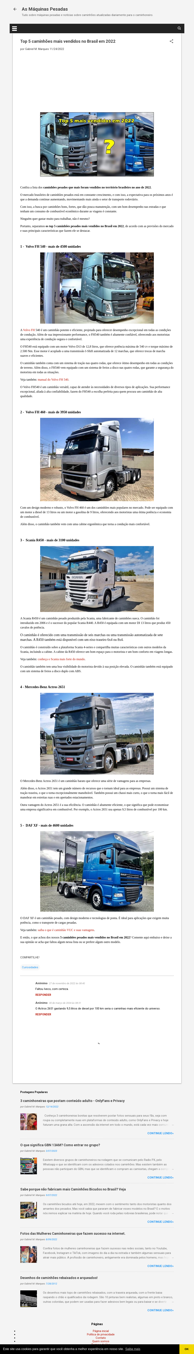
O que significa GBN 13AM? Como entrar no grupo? (60, 1145)
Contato (101, 1338)
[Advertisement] (97, 81)
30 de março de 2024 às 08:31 (65, 1002)
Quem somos (100, 1341)
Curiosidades (30, 967)
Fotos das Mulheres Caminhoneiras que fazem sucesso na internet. (72, 1233)
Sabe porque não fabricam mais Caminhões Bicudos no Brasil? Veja (73, 1189)
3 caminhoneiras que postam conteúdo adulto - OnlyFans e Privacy (72, 1101)
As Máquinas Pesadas (45, 9)
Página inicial (101, 1331)
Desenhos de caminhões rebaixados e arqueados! (59, 1278)
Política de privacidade (101, 1334)
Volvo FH (29, 330)
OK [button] (187, 1349)
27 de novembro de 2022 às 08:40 (67, 983)
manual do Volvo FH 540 (53, 379)
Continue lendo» (160, 1133)
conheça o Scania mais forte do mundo (61, 659)
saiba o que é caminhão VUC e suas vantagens (66, 930)
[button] (171, 41)
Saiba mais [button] (132, 1349)
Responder (43, 994)
